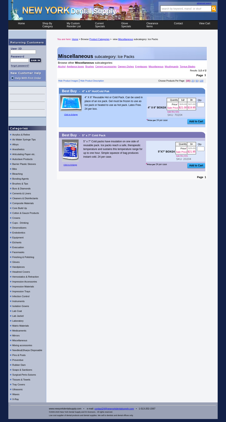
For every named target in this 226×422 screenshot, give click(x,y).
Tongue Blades (187, 66)
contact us (27, 90)
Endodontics (18, 232)
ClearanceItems (152, 25)
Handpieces (18, 267)
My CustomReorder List (74, 25)
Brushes (89, 66)
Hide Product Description (92, 81)
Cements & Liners (21, 193)
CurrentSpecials (100, 25)
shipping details (27, 113)
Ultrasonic (17, 389)
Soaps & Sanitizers (22, 370)
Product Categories (99, 39)
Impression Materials (23, 286)
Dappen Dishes (126, 66)
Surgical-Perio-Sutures (24, 374)
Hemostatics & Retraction (25, 276)
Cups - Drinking (20, 223)
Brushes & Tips (20, 183)
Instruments (18, 301)
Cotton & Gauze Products (25, 213)
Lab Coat (17, 311)
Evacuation (18, 247)
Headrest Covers (21, 272)
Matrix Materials (20, 325)
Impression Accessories (24, 281)
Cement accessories (106, 66)
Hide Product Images (68, 81)
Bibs (14, 169)
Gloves (16, 262)
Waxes (15, 394)
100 (201, 81)
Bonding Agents (20, 178)
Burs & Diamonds (21, 188)
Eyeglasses (141, 66)
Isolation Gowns (20, 306)
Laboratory (18, 321)
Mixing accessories (22, 345)
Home (21, 25)
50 (197, 81)
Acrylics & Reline (21, 134)
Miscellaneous (19, 340)
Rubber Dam (19, 365)
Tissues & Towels (21, 379)
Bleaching (17, 174)
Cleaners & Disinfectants (25, 198)
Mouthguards (171, 66)
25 (193, 81)
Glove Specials (126, 25)
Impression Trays (21, 291)
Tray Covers (18, 384)
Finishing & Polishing (23, 257)
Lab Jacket (18, 316)
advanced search (204, 3)
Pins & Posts (19, 355)
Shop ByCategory (47, 25)
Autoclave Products (22, 159)
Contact (178, 25)
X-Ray (15, 399)
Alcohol (62, 66)
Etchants (17, 242)
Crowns (16, 218)
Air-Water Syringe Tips (24, 139)
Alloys (15, 144)
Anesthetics (18, 149)
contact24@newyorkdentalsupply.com (114, 408)
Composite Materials (23, 203)
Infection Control (20, 296)
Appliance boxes (75, 66)
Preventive (17, 360)
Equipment (18, 237)
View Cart (204, 25)
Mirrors (16, 335)
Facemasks (18, 252)
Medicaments (19, 330)
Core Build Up (19, 208)
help (27, 97)
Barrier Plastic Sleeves (24, 164)
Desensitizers (19, 227)
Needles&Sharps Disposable (27, 350)
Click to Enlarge (71, 115)
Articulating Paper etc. (23, 154)
